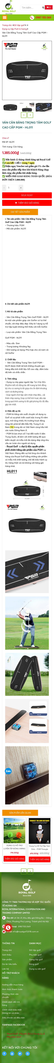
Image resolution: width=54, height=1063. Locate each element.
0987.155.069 (24, 926)
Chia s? (5, 138)
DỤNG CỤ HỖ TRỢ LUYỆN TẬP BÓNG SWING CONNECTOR (14, 848)
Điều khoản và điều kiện (13, 1017)
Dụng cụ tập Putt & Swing (14, 29)
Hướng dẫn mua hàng (12, 984)
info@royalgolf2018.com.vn (26, 931)
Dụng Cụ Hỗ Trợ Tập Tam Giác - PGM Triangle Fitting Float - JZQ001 (39, 849)
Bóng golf (34, 964)
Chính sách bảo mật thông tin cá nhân (12, 1011)
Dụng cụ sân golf (37, 969)
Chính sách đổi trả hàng (11, 1003)
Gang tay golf (36, 959)
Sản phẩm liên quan (20, 813)
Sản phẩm (7, 959)
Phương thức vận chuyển (10, 995)
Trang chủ (7, 950)
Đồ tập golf (19, 25)
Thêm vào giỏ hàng (27, 203)
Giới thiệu (6, 954)
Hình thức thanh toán (12, 989)
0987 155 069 (43, 17)
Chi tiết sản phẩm (20, 212)
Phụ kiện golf (35, 954)
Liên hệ (5, 969)
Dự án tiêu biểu (9, 964)
